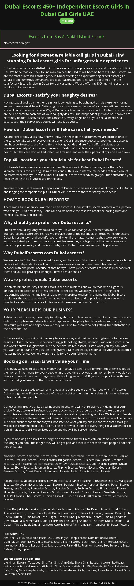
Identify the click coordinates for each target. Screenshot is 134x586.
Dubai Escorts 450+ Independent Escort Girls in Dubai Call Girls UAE (67, 10)
